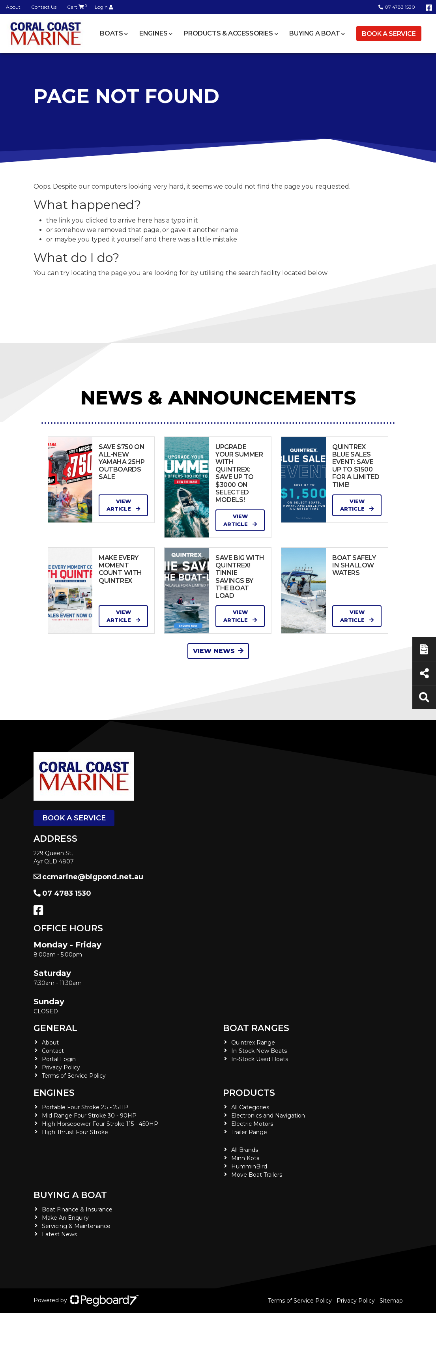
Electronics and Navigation (268, 1115)
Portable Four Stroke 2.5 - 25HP (85, 1107)
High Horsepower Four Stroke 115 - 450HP (100, 1123)
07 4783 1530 (396, 7)
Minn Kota (245, 1158)
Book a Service (388, 33)
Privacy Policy (61, 1067)
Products (249, 1093)
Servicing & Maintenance (76, 1226)
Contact (53, 1050)
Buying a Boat (314, 33)
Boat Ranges (256, 1028)
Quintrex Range (253, 1042)
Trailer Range (249, 1132)
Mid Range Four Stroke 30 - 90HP (89, 1115)
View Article (123, 505)
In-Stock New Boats (259, 1050)
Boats (111, 33)
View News (218, 651)
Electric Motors (252, 1123)
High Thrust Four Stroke (75, 1132)
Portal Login (59, 1059)
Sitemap (391, 1300)
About (13, 7)
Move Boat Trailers (256, 1174)
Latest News (59, 1234)
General (55, 1028)
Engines (153, 33)
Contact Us (43, 7)
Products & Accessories (228, 33)
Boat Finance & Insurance (77, 1209)
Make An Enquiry (65, 1217)
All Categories (250, 1107)
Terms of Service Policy (74, 1075)
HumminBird (249, 1166)
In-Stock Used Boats (259, 1059)
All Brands (244, 1149)
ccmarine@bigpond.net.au (88, 876)
